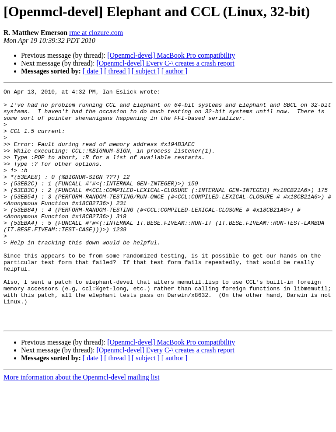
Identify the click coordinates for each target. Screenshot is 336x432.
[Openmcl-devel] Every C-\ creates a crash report (165, 63)
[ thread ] (117, 71)
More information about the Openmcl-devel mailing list (81, 424)
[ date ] (92, 71)
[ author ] (174, 71)
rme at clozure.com (96, 32)
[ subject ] (146, 71)
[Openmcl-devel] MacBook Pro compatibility (171, 55)
